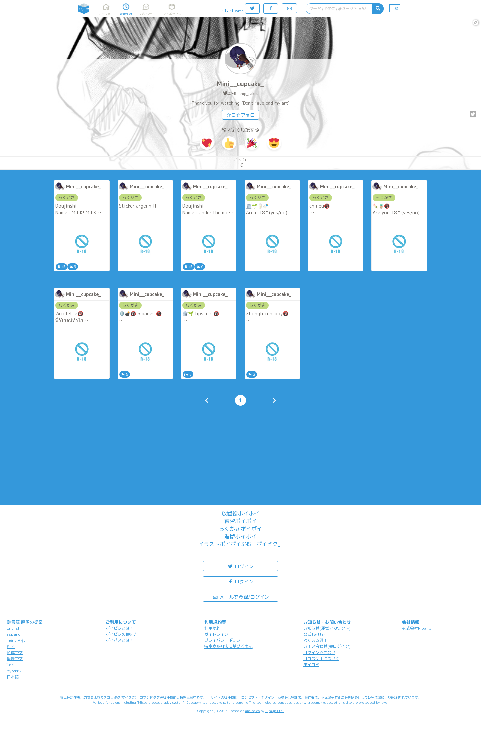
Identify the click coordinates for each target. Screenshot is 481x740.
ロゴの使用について (321, 658)
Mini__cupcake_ (240, 84)
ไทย (10, 665)
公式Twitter (314, 634)
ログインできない (319, 652)
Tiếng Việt (16, 640)
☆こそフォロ (240, 115)
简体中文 (15, 652)
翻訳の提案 (32, 622)
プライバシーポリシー (224, 640)
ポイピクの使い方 (122, 634)
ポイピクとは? (119, 628)
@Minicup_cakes (242, 93)
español (14, 634)
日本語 (13, 677)
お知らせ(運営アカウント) (327, 628)
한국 (11, 646)
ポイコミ (311, 664)
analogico (252, 710)
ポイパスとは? (119, 640)
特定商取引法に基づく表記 (228, 646)
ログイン (240, 566)
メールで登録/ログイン (240, 596)
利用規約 (212, 628)
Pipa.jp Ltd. (274, 710)
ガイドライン (216, 634)
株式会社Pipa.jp (416, 628)
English (13, 628)
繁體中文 (15, 658)
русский (14, 671)
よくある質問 (315, 640)
